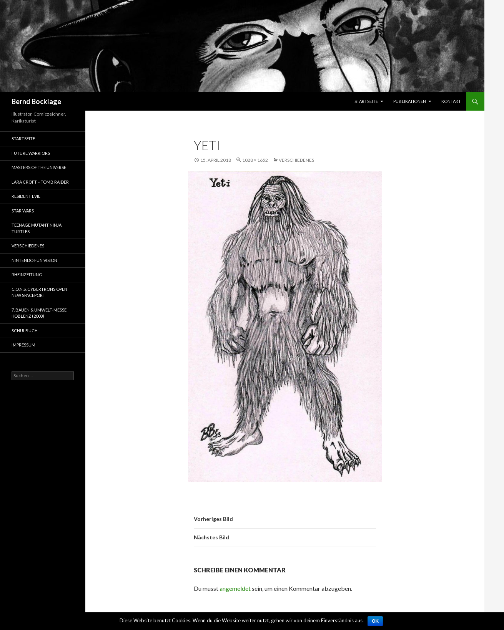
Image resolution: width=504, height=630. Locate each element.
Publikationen (409, 101)
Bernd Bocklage (36, 101)
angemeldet (235, 588)
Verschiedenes (296, 160)
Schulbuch (25, 330)
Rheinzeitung (27, 274)
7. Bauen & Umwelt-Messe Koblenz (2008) (39, 313)
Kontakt (451, 101)
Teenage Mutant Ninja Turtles (37, 228)
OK (375, 621)
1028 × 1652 (255, 160)
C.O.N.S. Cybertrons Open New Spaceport (39, 292)
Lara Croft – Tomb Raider (40, 181)
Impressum (23, 344)
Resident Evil (26, 196)
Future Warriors (31, 153)
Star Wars (23, 210)
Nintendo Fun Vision (34, 260)
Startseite (366, 101)
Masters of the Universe (39, 167)
